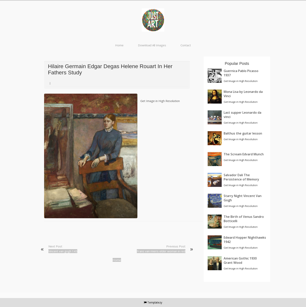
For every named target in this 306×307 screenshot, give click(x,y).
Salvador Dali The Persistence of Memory (241, 177)
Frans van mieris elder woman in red (161, 251)
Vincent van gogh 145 (62, 251)
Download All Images (152, 45)
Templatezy (154, 302)
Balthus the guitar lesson (243, 133)
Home (119, 45)
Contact (186, 45)
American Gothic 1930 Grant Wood (240, 260)
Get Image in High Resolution (160, 101)
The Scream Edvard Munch (244, 154)
